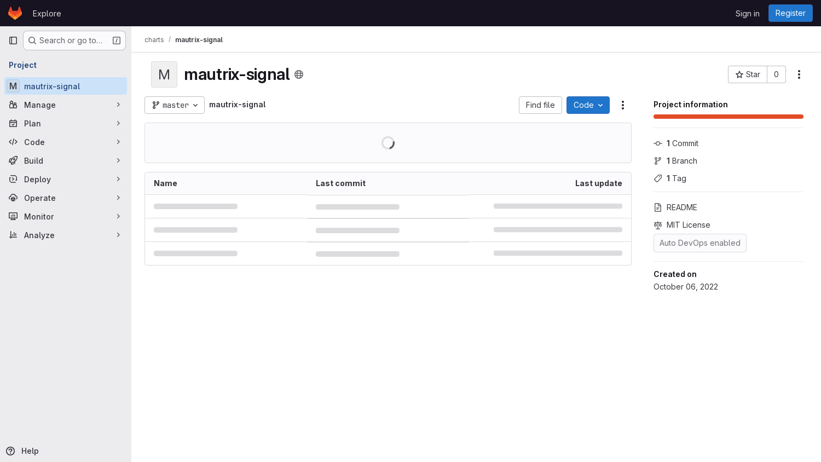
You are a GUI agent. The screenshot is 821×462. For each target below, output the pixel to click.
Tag (670, 178)
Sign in (748, 13)
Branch (675, 160)
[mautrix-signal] (65, 86)
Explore (47, 13)
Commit (676, 143)
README (675, 207)
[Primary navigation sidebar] (13, 40)
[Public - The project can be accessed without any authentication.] (298, 74)
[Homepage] (15, 13)
